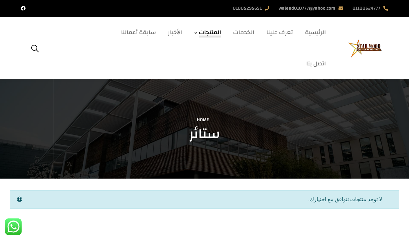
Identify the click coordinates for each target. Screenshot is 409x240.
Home (203, 120)
